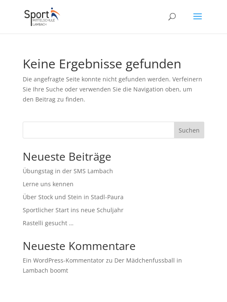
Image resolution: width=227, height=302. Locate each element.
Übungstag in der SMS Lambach (68, 171)
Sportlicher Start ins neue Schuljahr (73, 210)
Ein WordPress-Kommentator (63, 260)
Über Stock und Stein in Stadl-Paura (73, 197)
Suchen (189, 130)
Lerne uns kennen (48, 184)
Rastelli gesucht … (48, 223)
